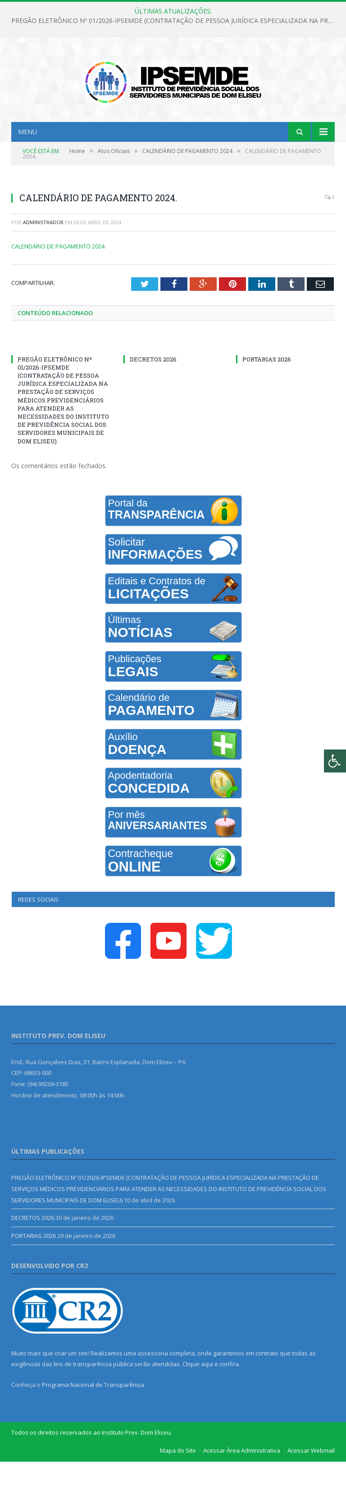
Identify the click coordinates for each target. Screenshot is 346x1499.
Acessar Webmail (311, 1488)
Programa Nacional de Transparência (93, 1422)
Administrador (43, 259)
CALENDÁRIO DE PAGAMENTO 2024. (58, 283)
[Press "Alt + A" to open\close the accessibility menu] (335, 761)
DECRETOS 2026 (153, 396)
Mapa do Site (178, 1488)
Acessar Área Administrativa (241, 1488)
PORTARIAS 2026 (266, 396)
